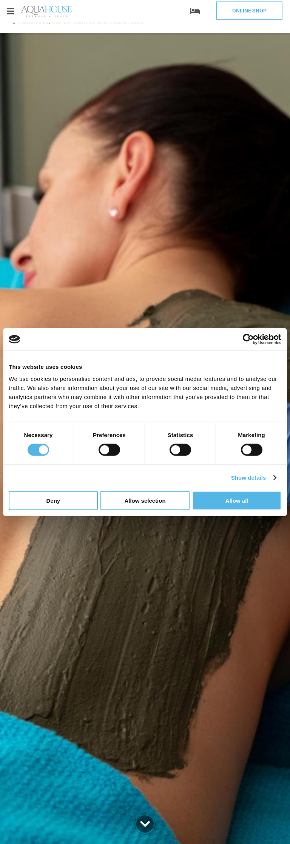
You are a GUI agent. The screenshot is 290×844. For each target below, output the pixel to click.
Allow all (236, 500)
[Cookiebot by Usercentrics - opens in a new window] (248, 339)
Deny (53, 500)
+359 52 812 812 (53, 43)
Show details (248, 477)
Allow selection (144, 500)
